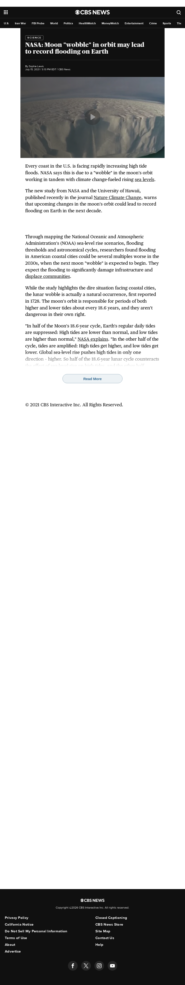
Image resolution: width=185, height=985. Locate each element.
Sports (167, 23)
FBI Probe (38, 23)
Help (99, 944)
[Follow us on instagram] (99, 966)
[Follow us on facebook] (73, 966)
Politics (68, 23)
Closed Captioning (111, 918)
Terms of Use (16, 938)
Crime (153, 23)
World (54, 23)
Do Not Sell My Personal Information (36, 931)
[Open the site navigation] (33, 12)
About (10, 944)
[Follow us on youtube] (112, 966)
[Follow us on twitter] (86, 966)
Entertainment (134, 23)
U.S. (6, 23)
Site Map (102, 931)
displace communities (47, 276)
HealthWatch (87, 23)
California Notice (19, 924)
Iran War (20, 23)
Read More (92, 379)
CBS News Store (109, 924)
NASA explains (93, 339)
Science (34, 37)
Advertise (13, 951)
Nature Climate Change (117, 197)
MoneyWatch (110, 23)
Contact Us (104, 938)
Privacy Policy (16, 918)
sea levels (144, 179)
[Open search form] (178, 12)
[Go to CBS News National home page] (92, 12)
